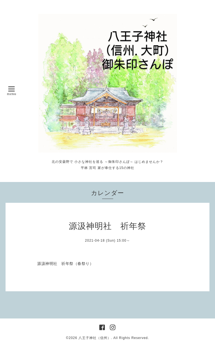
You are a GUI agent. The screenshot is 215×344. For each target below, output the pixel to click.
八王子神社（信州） (95, 338)
